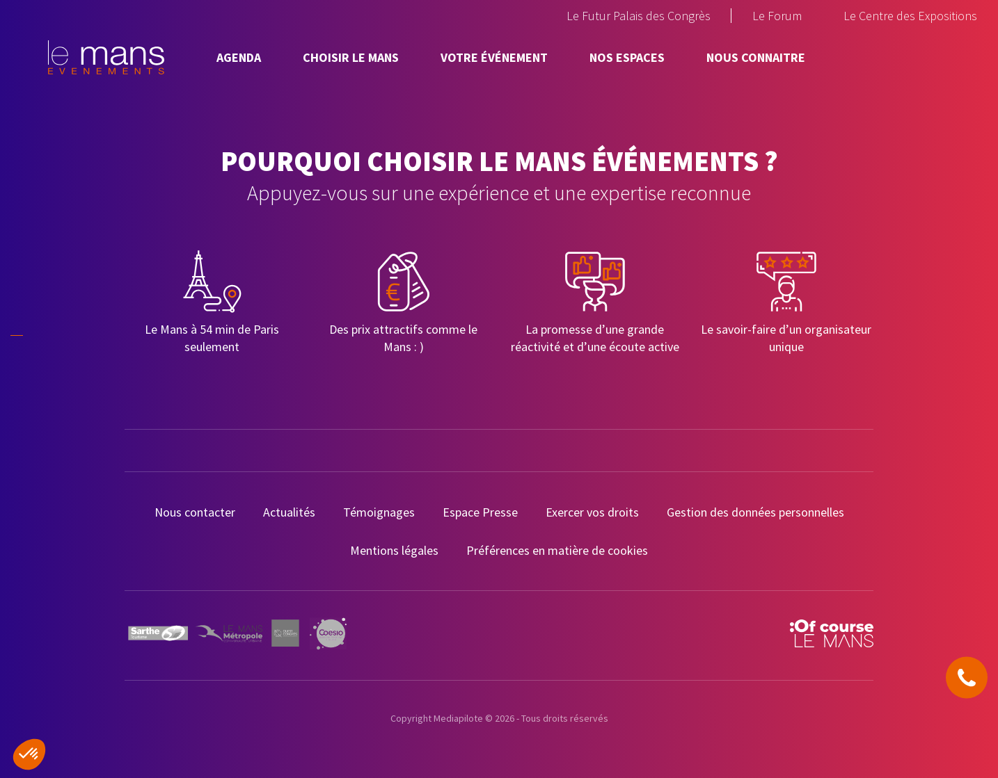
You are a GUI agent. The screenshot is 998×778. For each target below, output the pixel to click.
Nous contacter (195, 512)
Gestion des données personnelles (755, 512)
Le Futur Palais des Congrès (639, 16)
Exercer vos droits (592, 512)
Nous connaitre (755, 57)
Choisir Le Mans (351, 57)
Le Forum (777, 16)
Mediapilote (458, 718)
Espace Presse (480, 512)
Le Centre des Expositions (910, 16)
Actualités (289, 512)
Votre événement (494, 57)
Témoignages (379, 512)
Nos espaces (627, 57)
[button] (29, 754)
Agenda (238, 57)
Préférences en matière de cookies (557, 550)
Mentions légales (394, 550)
